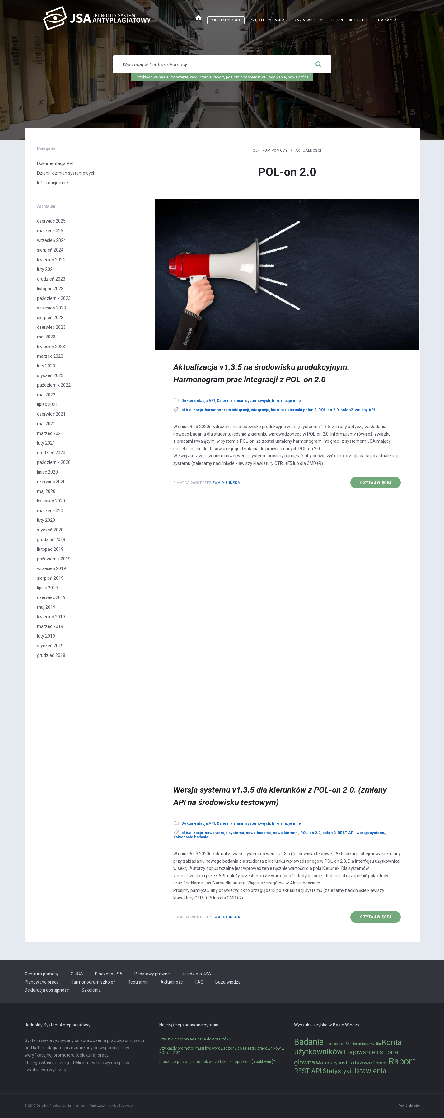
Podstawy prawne (152, 973)
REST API (346, 833)
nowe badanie (258, 833)
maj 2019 (46, 607)
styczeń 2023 (50, 375)
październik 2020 (54, 462)
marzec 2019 (50, 626)
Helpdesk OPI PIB (350, 20)
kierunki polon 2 (301, 410)
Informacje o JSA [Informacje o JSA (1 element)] (337, 1044)
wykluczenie (201, 77)
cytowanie (179, 77)
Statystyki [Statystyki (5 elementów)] (337, 1071)
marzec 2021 (50, 433)
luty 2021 (46, 443)
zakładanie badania (190, 837)
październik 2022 (54, 385)
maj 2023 (46, 336)
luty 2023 (46, 365)
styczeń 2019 (50, 645)
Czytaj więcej (375, 482)
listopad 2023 (50, 288)
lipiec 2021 (47, 404)
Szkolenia (91, 990)
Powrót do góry (409, 1106)
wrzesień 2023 (51, 307)
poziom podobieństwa (246, 77)
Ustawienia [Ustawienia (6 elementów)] (369, 1071)
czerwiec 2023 (51, 327)
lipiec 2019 (47, 587)
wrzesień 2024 (51, 240)
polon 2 (329, 833)
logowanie (277, 77)
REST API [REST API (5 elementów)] (308, 1071)
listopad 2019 (50, 549)
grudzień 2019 (51, 539)
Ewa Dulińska (226, 482)
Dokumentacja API (198, 401)
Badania (387, 20)
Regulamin (138, 981)
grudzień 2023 (51, 278)
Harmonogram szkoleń (93, 981)
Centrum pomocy (270, 150)
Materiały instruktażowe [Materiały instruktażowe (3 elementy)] (344, 1062)
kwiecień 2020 (51, 500)
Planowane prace (42, 981)
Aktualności (225, 20)
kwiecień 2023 (51, 346)
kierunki (278, 410)
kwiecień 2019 (51, 616)
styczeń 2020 (50, 529)
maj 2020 (46, 491)
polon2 (346, 410)
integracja (260, 410)
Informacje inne (286, 401)
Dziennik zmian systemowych (243, 401)
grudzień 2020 (51, 452)
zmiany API (365, 410)
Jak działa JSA (196, 973)
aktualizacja (192, 410)
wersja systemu (371, 833)
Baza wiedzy (308, 20)
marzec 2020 (50, 510)
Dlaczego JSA (109, 973)
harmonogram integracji (227, 410)
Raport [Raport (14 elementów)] (402, 1061)
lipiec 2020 (47, 471)
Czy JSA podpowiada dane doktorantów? (195, 1039)
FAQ (199, 981)
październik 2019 (54, 558)
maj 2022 (46, 394)
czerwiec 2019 (51, 597)
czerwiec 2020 (51, 481)
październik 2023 (54, 298)
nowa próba (298, 77)
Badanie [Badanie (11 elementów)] (309, 1042)
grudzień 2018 (51, 655)
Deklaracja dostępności (47, 990)
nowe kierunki (285, 833)
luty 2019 (46, 636)
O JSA (77, 973)
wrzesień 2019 (51, 568)
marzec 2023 (50, 356)
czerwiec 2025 (51, 221)
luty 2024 (46, 269)
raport (218, 77)
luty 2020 (46, 520)
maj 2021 (46, 423)
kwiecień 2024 (51, 259)
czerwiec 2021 (51, 414)
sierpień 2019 (50, 578)
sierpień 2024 (50, 250)
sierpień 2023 (50, 317)
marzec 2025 (50, 230)
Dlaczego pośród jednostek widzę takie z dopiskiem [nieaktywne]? (217, 1061)
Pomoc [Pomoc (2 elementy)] (380, 1063)
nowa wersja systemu (224, 833)
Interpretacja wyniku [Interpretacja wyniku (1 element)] (365, 1044)
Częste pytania (267, 20)
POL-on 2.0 (328, 410)
